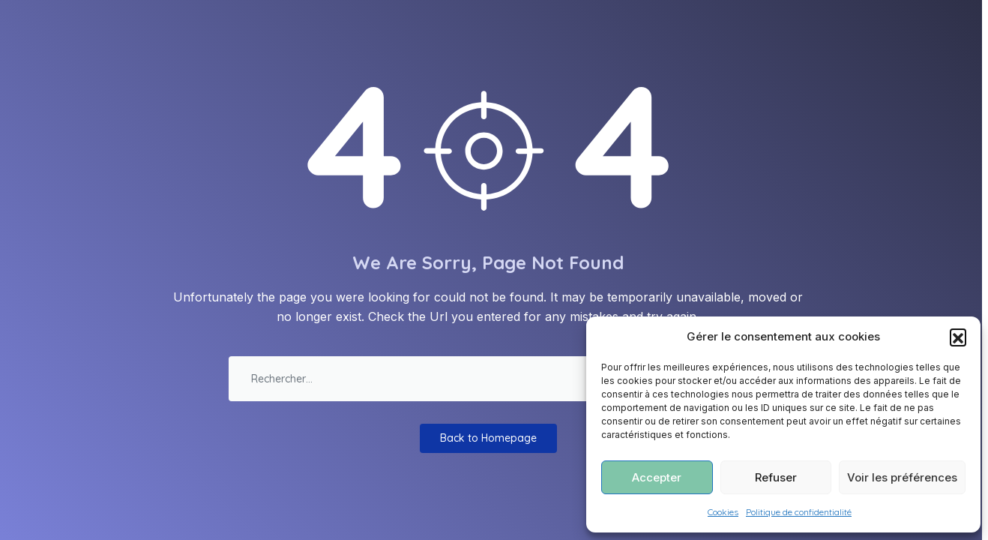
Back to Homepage (488, 438)
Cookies (723, 512)
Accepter (656, 477)
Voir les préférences (902, 477)
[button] (958, 336)
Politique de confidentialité (799, 512)
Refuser (776, 477)
